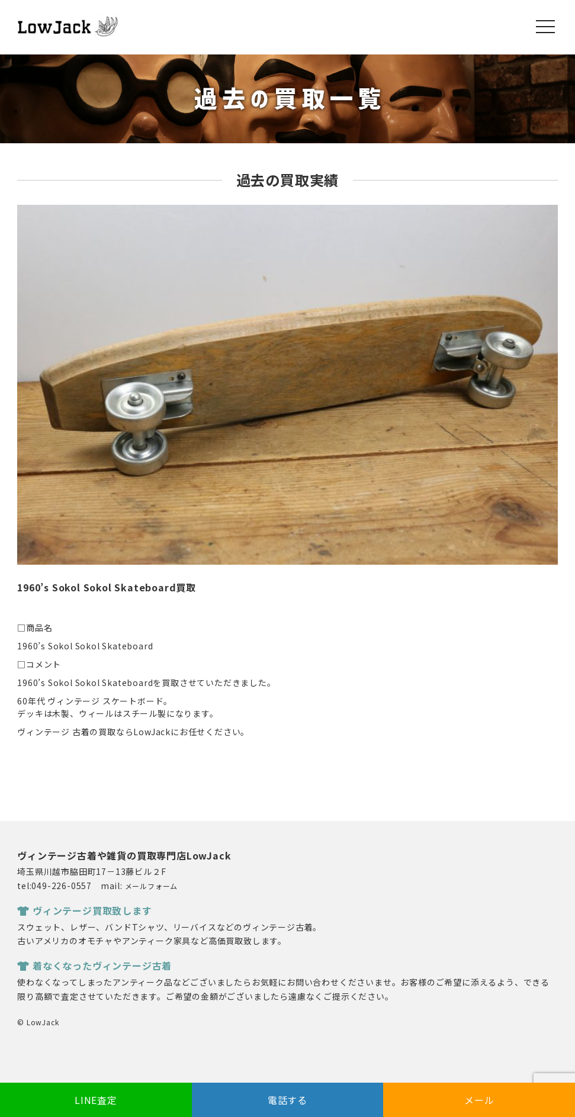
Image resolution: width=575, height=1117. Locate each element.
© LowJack (38, 1022)
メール (479, 1100)
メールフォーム (151, 886)
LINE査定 (96, 1100)
